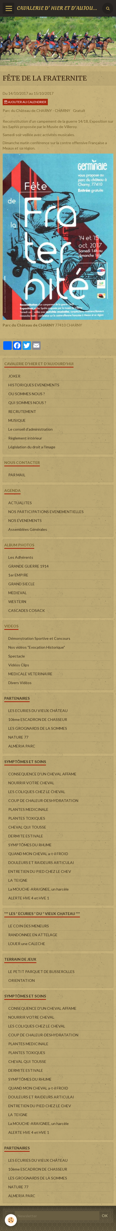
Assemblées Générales (27, 529)
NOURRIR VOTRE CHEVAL (31, 782)
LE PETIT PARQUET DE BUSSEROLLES (41, 971)
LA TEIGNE (18, 880)
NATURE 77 (18, 737)
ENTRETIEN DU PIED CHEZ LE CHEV (39, 871)
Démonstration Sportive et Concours (39, 638)
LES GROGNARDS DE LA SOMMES (37, 728)
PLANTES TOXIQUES (26, 818)
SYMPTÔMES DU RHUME (30, 845)
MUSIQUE (17, 420)
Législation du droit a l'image (31, 447)
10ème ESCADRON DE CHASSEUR (37, 719)
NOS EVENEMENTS (25, 520)
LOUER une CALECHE (26, 943)
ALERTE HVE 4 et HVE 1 (28, 898)
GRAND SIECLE (21, 584)
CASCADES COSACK (26, 610)
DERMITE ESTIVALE (25, 836)
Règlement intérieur (25, 438)
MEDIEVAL (17, 592)
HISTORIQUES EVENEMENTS (33, 385)
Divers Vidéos (20, 682)
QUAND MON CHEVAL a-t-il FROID (38, 853)
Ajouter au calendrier (25, 102)
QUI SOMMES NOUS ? (27, 402)
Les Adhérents (20, 557)
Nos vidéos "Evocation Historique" (36, 647)
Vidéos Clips (18, 665)
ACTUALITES (20, 502)
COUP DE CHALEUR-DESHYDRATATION (43, 800)
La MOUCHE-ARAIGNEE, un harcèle (38, 889)
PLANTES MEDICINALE (28, 809)
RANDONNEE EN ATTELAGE (32, 934)
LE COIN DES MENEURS (28, 926)
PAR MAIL (16, 475)
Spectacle (16, 656)
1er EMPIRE (18, 575)
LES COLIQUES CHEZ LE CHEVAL (36, 791)
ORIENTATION (21, 980)
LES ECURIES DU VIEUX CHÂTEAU (38, 710)
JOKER (14, 376)
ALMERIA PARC (21, 746)
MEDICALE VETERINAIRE (30, 673)
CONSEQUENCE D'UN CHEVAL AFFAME (42, 774)
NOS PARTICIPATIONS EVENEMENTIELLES (46, 511)
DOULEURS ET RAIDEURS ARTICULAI (41, 862)
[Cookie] (11, 1220)
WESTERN (17, 601)
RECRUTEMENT (22, 411)
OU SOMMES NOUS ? (26, 393)
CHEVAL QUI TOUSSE (27, 827)
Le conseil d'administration (30, 429)
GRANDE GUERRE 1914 (28, 566)
